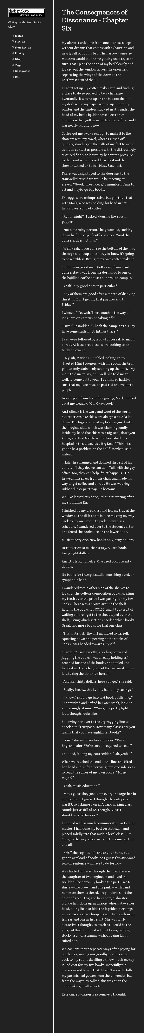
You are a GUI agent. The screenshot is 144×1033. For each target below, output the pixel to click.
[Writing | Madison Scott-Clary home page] (26, 16)
